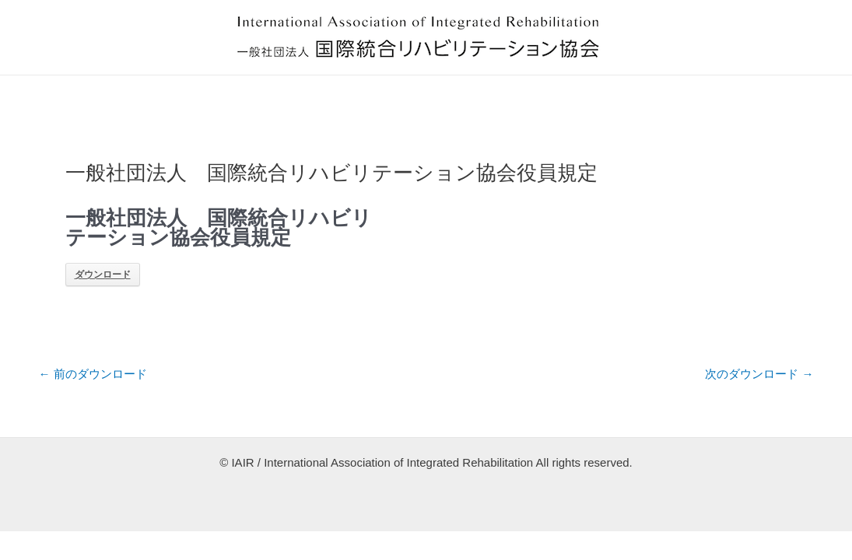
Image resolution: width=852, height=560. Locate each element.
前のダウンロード (93, 373)
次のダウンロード (759, 373)
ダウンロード (103, 274)
